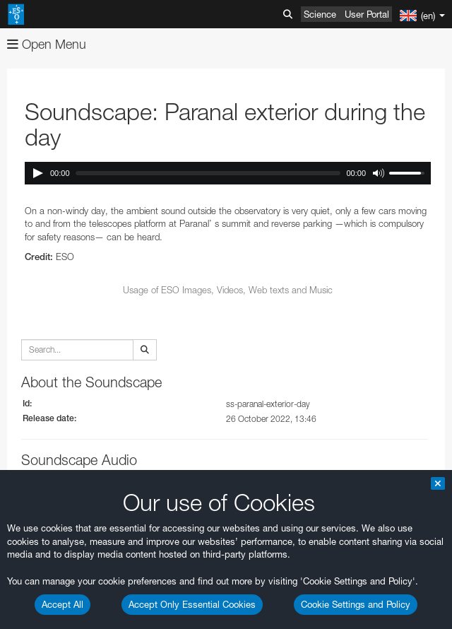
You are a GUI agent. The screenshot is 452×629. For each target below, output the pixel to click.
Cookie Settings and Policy (355, 604)
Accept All (62, 604)
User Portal (367, 14)
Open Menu (46, 44)
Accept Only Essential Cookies (192, 604)
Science (320, 14)
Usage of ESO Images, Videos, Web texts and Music (228, 289)
